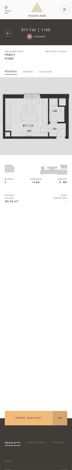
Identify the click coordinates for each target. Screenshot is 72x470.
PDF (60, 417)
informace (58, 443)
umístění (28, 72)
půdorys (11, 71)
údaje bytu (13, 443)
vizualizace (45, 72)
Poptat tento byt (29, 417)
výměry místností (36, 443)
